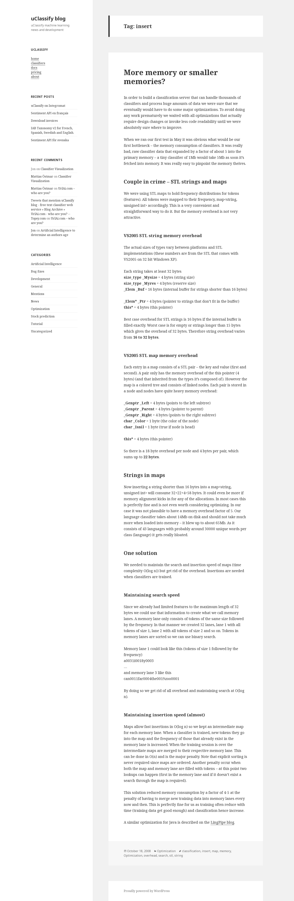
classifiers (38, 63)
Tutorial (37, 324)
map (215, 851)
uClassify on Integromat (48, 106)
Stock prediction (43, 316)
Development (40, 279)
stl (171, 855)
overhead (150, 855)
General (36, 286)
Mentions (37, 294)
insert (206, 851)
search (163, 855)
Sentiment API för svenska (50, 140)
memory (225, 851)
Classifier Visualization (57, 169)
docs (34, 68)
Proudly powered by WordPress (147, 891)
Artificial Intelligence (46, 264)
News (35, 301)
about (35, 77)
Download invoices (44, 121)
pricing (36, 72)
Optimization (40, 309)
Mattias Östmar (42, 176)
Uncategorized (41, 331)
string (178, 855)
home (35, 59)
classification (191, 851)
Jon (33, 230)
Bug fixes (37, 271)
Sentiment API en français (49, 113)
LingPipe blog (222, 822)
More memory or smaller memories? (171, 76)
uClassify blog (48, 18)
